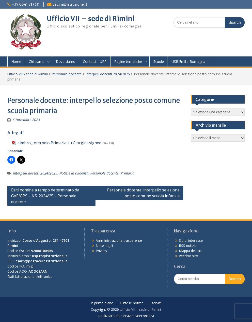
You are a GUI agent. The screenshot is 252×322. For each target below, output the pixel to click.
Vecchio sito (188, 256)
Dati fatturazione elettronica (29, 276)
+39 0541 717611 (26, 4)
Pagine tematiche (128, 61)
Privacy (101, 250)
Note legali (104, 245)
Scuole (158, 61)
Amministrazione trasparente (119, 240)
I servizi (155, 303)
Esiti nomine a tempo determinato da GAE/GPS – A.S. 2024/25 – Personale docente (45, 195)
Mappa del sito (191, 250)
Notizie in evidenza (73, 173)
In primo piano (101, 303)
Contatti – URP (95, 61)
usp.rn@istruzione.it (70, 4)
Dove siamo (65, 61)
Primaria (127, 173)
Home (16, 61)
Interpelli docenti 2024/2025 (108, 74)
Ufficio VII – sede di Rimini (91, 18)
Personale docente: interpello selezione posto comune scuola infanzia (143, 193)
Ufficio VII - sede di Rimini (27, 74)
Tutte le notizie (131, 303)
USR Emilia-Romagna (188, 61)
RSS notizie (188, 245)
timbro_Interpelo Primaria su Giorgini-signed (59, 143)
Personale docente (67, 74)
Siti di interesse (191, 240)
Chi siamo (37, 61)
